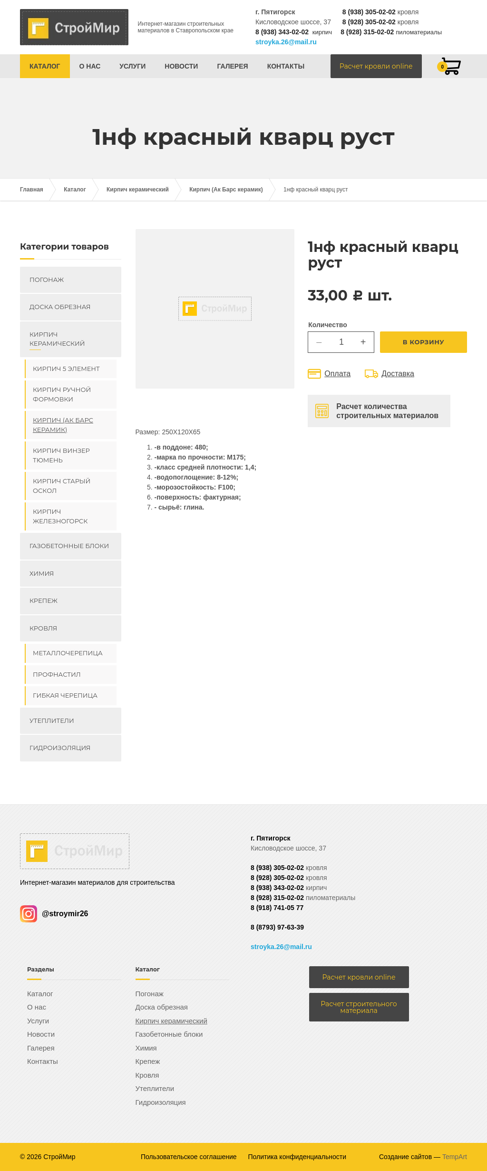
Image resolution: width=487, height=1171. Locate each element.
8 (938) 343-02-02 (282, 32)
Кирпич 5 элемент (66, 368)
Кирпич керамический (138, 189)
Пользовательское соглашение (189, 1157)
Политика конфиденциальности (297, 1157)
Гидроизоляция (59, 747)
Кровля (43, 628)
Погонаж (46, 279)
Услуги (132, 66)
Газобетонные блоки (69, 546)
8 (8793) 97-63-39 (277, 927)
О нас (90, 66)
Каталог (44, 66)
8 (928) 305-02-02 (369, 22)
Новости (181, 66)
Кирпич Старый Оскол (61, 485)
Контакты (285, 66)
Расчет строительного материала (359, 1007)
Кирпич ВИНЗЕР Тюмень (61, 455)
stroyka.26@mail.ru (286, 42)
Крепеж (43, 600)
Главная (31, 189)
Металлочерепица (68, 653)
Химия (41, 573)
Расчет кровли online (376, 66)
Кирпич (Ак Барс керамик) (226, 189)
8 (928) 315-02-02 (367, 32)
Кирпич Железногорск (60, 516)
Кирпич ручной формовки (62, 394)
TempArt (454, 1157)
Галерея (232, 66)
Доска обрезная (59, 306)
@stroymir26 (54, 914)
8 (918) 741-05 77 (277, 907)
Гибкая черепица (65, 695)
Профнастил (57, 674)
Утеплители (51, 720)
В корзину (424, 342)
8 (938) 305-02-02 (369, 12)
